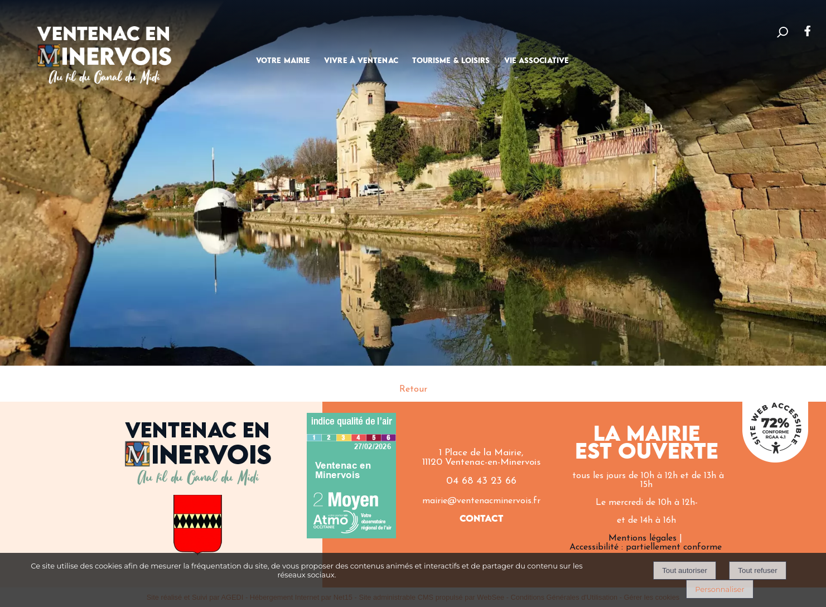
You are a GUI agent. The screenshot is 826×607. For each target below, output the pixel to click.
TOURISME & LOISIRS (451, 60)
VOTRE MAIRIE (283, 60)
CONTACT (482, 519)
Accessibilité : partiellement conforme (645, 547)
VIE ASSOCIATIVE (536, 60)
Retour (413, 389)
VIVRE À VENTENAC (361, 60)
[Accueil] (104, 47)
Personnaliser (719, 589)
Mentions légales (642, 538)
